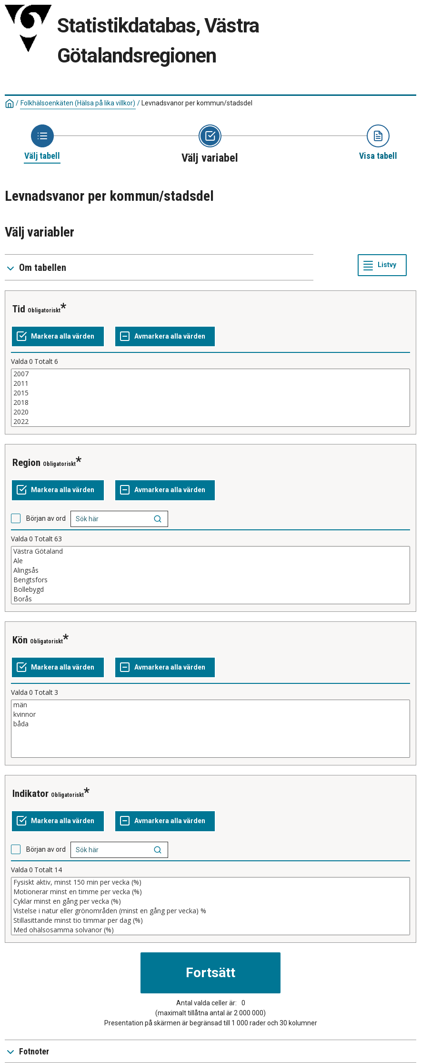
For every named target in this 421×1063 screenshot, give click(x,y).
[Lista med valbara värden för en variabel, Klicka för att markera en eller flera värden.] (210, 398)
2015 (210, 393)
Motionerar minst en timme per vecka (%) (210, 892)
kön (20, 640)
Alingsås (210, 570)
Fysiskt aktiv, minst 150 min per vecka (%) (210, 882)
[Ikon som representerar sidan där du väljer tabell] (42, 143)
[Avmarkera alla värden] (165, 337)
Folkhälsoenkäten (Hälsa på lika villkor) (77, 103)
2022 (210, 421)
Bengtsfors (210, 580)
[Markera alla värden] (58, 337)
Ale (210, 561)
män (210, 705)
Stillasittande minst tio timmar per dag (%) (210, 920)
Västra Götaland (210, 551)
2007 (210, 374)
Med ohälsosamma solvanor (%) (210, 930)
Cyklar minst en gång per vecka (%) (210, 901)
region (26, 462)
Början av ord (46, 518)
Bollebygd (210, 589)
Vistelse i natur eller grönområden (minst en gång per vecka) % (210, 911)
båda (210, 724)
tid (18, 309)
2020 (210, 412)
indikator (30, 793)
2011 (210, 383)
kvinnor (210, 714)
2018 (210, 402)
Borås (210, 599)
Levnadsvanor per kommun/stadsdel (196, 103)
